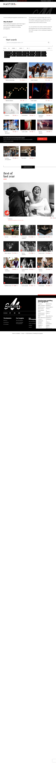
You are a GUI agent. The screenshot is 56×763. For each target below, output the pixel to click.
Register (30, 325)
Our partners (6, 322)
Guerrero (40, 325)
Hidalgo (47, 325)
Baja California (49, 316)
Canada (40, 304)
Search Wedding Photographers (19, 323)
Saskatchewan (41, 313)
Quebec (47, 311)
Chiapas (40, 319)
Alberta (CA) (48, 304)
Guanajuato (48, 323)
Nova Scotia (40, 308)
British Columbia (41, 305)
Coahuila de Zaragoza (40, 321)
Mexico (47, 313)
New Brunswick (41, 307)
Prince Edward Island (41, 311)
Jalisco (39, 327)
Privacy (22, 333)
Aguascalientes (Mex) (41, 315)
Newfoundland (49, 307)
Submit (30, 327)
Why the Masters (19, 320)
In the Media (5, 324)
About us (5, 320)
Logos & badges (32, 323)
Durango (40, 323)
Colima (47, 322)
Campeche (48, 317)
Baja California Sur (41, 317)
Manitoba (48, 305)
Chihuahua (48, 319)
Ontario (47, 308)
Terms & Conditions (16, 333)
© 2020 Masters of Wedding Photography (34, 333)
